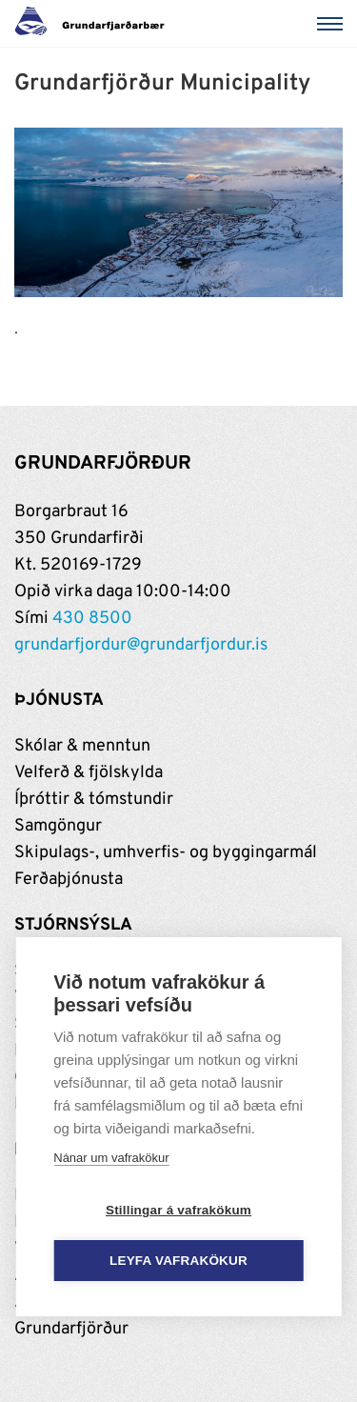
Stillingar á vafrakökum (178, 1210)
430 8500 (92, 619)
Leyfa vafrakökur (178, 1260)
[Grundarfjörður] (94, 24)
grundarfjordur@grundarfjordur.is (141, 645)
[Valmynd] (333, 24)
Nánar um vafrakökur (111, 1158)
